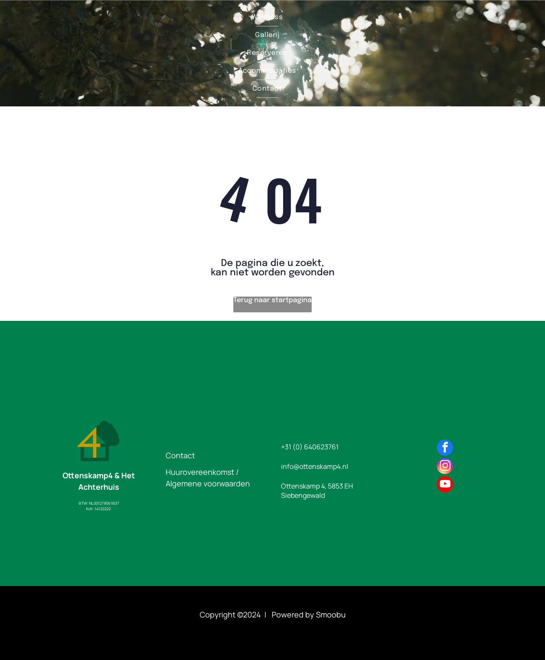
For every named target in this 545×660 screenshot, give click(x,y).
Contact (180, 455)
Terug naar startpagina (272, 300)
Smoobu (331, 614)
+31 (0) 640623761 (309, 446)
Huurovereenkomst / (202, 472)
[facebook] (445, 449)
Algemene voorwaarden (208, 483)
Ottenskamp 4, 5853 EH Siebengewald (317, 490)
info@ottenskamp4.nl (314, 466)
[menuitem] (267, 17)
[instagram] (445, 467)
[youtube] (445, 485)
